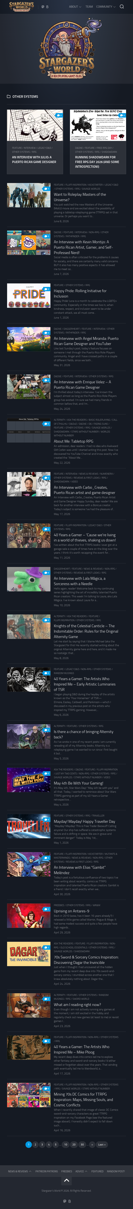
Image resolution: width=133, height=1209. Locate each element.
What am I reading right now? (77, 1004)
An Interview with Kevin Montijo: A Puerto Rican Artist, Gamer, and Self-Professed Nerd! (83, 247)
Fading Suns (101, 423)
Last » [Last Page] (102, 1144)
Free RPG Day (104, 147)
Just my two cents (66, 773)
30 (82, 1144)
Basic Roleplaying (99, 419)
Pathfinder (72, 236)
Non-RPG (94, 232)
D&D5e (79, 147)
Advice (80, 1171)
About (73, 6)
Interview (30, 147)
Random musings (64, 673)
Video (74, 481)
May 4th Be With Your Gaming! (78, 783)
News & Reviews (88, 473)
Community (104, 6)
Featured (97, 1171)
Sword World (81, 998)
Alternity (59, 419)
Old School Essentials (73, 947)
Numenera (106, 473)
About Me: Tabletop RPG (73, 441)
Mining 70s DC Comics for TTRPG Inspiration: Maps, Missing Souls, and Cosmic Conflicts (83, 1099)
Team (89, 6)
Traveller (98, 815)
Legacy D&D (44, 147)
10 (65, 1144)
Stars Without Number (85, 431)
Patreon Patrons (47, 1171)
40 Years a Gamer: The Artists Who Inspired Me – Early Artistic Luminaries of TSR (85, 684)
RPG (34, 151)
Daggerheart (72, 328)
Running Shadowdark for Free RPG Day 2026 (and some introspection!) (97, 162)
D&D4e (73, 423)
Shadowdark (109, 151)
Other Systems (21, 151)
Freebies (59, 905)
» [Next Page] (92, 1144)
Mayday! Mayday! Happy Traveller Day (84, 821)
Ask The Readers (77, 419)
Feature (17, 147)
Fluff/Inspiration (76, 184)
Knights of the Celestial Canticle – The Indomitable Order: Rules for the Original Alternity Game (86, 631)
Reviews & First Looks (87, 477)
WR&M (96, 905)
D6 (90, 423)
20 (74, 1144)
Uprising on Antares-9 (71, 911)
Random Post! (116, 1171)
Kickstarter (95, 184)
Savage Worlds (91, 188)
